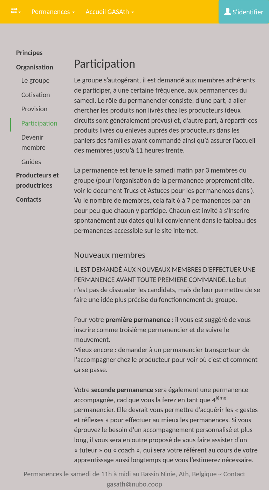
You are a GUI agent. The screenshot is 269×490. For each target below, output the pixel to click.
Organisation (34, 67)
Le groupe (35, 80)
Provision (34, 109)
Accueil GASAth (109, 11)
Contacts (28, 199)
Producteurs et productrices (37, 180)
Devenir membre (33, 142)
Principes (29, 52)
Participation (39, 123)
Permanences (53, 11)
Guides (31, 161)
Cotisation (35, 94)
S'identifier (243, 12)
